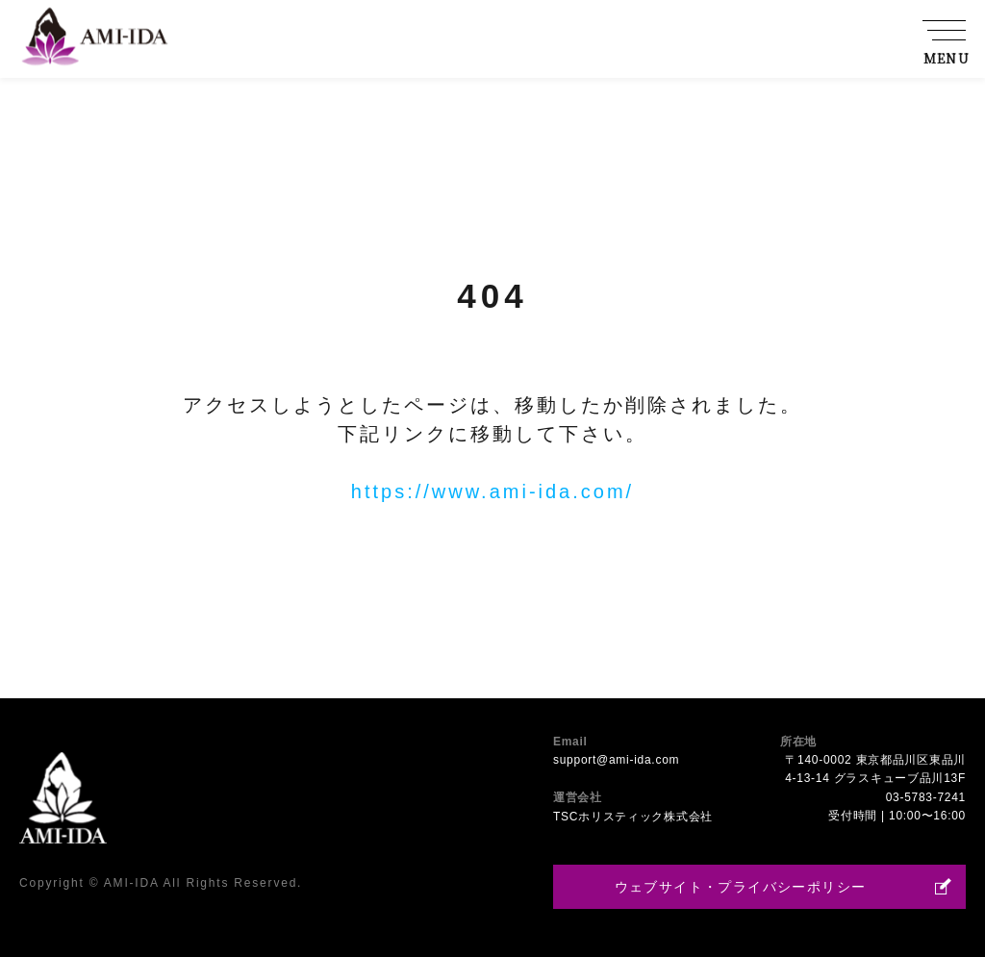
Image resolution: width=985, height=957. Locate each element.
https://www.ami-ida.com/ (492, 491)
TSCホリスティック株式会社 (633, 816)
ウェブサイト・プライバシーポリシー (741, 886)
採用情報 (869, 58)
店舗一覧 (792, 58)
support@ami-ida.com (616, 760)
